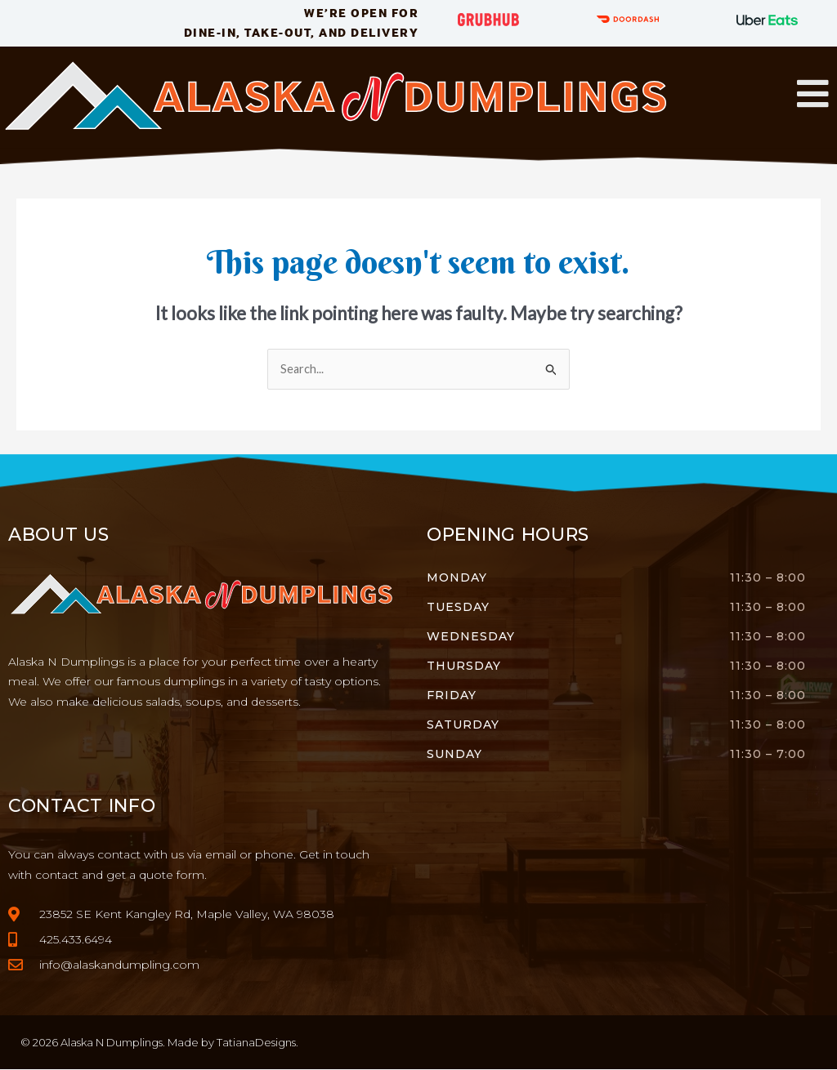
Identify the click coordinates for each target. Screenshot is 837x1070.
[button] (813, 94)
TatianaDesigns (256, 1043)
